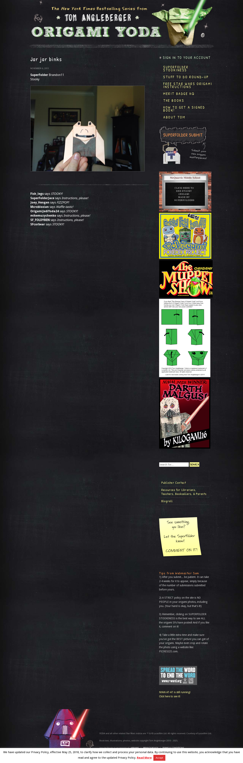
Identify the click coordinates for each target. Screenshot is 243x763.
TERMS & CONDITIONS (173, 748)
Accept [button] (159, 757)
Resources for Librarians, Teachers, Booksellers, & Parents (184, 492)
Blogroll (167, 501)
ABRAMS (135, 748)
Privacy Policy (150, 748)
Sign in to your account (187, 57)
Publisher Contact (173, 483)
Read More (144, 757)
